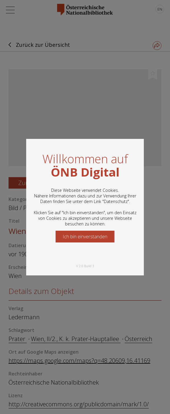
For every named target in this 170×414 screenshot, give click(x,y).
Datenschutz (116, 201)
